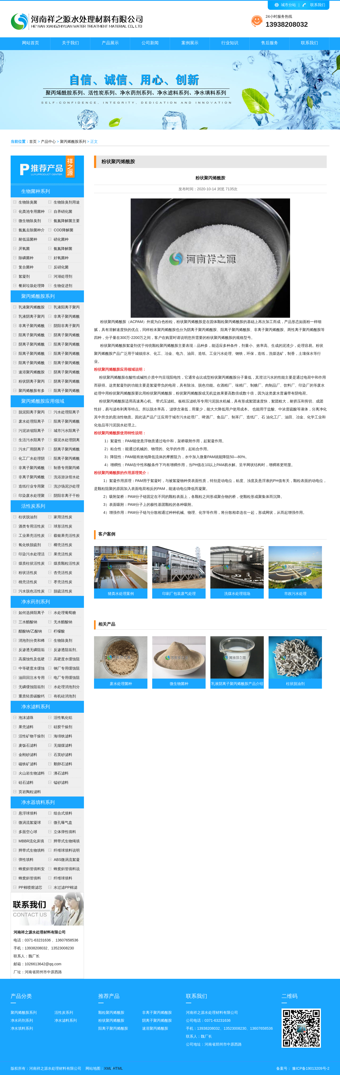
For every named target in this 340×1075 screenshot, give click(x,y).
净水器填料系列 (38, 802)
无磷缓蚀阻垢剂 (32, 687)
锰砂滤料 (61, 782)
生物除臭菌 (28, 202)
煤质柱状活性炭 (32, 563)
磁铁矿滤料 (28, 764)
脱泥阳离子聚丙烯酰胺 (28, 413)
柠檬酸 (59, 631)
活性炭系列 (33, 506)
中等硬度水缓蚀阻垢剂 (28, 669)
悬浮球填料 (28, 813)
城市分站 (288, 5)
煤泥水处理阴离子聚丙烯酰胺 (63, 441)
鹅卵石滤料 (63, 764)
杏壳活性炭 (63, 572)
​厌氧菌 (24, 248)
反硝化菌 (61, 267)
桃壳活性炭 (28, 582)
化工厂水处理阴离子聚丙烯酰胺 (28, 459)
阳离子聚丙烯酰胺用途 (63, 345)
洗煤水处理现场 (237, 593)
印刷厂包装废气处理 (179, 593)
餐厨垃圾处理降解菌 (28, 287)
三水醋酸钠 (28, 622)
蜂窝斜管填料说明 (63, 870)
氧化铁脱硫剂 (30, 545)
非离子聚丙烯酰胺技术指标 (28, 327)
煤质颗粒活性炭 (67, 563)
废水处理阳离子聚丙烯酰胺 (28, 422)
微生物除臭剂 (30, 221)
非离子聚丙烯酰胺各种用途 (63, 317)
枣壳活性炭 (63, 582)
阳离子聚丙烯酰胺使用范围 (63, 422)
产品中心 (48, 141)
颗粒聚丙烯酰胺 (111, 1012)
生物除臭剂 (63, 640)
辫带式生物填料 (32, 850)
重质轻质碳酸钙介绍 (28, 697)
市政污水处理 (295, 593)
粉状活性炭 (28, 572)
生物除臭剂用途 (67, 202)
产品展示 (110, 43)
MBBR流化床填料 (27, 842)
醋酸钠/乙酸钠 (30, 631)
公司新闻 (150, 43)
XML (108, 1068)
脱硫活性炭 (63, 591)
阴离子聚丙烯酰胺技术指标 (63, 382)
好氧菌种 (61, 258)
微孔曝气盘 (63, 822)
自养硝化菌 (63, 211)
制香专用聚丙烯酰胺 (63, 469)
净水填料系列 (22, 1028)
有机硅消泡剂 (65, 696)
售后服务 (269, 43)
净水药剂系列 (35, 601)
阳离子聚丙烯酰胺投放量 (28, 364)
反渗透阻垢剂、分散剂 (63, 651)
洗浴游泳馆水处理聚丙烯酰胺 (63, 478)
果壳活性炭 (63, 554)
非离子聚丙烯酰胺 (157, 1012)
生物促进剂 (63, 286)
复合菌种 (26, 267)
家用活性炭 (63, 517)
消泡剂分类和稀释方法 (28, 641)
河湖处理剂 (63, 276)
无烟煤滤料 (63, 745)
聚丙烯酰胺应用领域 (42, 401)
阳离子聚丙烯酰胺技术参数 (63, 354)
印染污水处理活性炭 (28, 555)
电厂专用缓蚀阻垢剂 (63, 678)
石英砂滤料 (63, 755)
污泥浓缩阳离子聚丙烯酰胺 (28, 431)
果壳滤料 (26, 727)
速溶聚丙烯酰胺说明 (28, 373)
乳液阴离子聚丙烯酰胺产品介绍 (28, 317)
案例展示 (189, 43)
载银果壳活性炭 (67, 535)
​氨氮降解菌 (63, 248)
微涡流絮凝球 (30, 822)
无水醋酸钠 (63, 622)
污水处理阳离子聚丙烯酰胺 (63, 413)
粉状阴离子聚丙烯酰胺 (28, 382)
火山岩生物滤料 (32, 773)
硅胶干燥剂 (63, 727)
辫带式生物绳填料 (63, 842)
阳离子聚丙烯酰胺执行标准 (28, 336)
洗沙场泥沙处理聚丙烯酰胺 (63, 487)
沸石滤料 (61, 773)
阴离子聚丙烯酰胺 (157, 1020)
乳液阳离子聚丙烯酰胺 (63, 308)
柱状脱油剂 (28, 517)
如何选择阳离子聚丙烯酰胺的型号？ (28, 614)
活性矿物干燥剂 (32, 736)
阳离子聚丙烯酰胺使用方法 (63, 364)
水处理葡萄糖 (65, 613)
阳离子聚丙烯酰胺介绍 (63, 459)
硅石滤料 (26, 782)
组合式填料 (63, 813)
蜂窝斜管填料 (30, 878)
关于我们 (70, 43)
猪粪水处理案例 (121, 593)
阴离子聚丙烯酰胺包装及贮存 (63, 373)
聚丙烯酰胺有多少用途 (28, 391)
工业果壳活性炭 (32, 535)
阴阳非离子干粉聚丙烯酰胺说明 (63, 496)
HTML (118, 1068)
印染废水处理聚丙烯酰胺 (28, 496)
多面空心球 (28, 832)
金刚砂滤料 (28, 755)
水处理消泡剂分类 (63, 688)
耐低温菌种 (28, 239)
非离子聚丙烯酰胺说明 (28, 469)
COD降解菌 (63, 230)
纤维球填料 (63, 878)
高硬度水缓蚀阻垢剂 (63, 660)
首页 (33, 141)
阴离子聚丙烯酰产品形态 (63, 336)
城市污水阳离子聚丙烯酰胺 (63, 431)
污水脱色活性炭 (32, 591)
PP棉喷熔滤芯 (30, 887)
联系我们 (317, 5)
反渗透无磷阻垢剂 (28, 651)
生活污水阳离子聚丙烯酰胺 (28, 441)
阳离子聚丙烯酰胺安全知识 (28, 354)
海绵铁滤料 (63, 736)
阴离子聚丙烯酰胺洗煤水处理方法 (63, 450)
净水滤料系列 (35, 706)
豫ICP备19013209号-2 (310, 1068)
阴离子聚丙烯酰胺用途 (28, 345)
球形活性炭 (63, 526)
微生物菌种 (179, 684)
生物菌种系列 (35, 191)
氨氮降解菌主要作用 (63, 222)
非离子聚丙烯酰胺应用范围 (28, 478)
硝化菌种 (61, 239)
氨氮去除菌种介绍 (28, 231)
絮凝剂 (24, 276)
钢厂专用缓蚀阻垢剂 (63, 669)
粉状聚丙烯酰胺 (111, 1020)
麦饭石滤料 (28, 745)
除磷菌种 (26, 258)
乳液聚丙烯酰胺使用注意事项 (28, 308)
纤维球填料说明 (67, 850)
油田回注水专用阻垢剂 (28, 678)
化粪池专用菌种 (32, 211)
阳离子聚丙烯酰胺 (63, 391)
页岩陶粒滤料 (30, 792)
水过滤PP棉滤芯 (61, 888)
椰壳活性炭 (63, 545)
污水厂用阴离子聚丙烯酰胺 (28, 450)
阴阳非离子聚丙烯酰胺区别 (63, 327)
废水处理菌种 (121, 684)
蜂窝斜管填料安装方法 (28, 870)
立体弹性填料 (65, 832)
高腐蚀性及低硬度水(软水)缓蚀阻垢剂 (28, 660)
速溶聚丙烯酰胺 (155, 1028)
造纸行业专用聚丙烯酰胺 (28, 487)
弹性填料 (26, 859)
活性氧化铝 (63, 717)
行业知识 (229, 43)
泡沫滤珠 (26, 717)
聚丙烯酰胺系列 (73, 141)
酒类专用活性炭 (32, 526)
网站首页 (30, 43)
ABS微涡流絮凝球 (63, 860)
